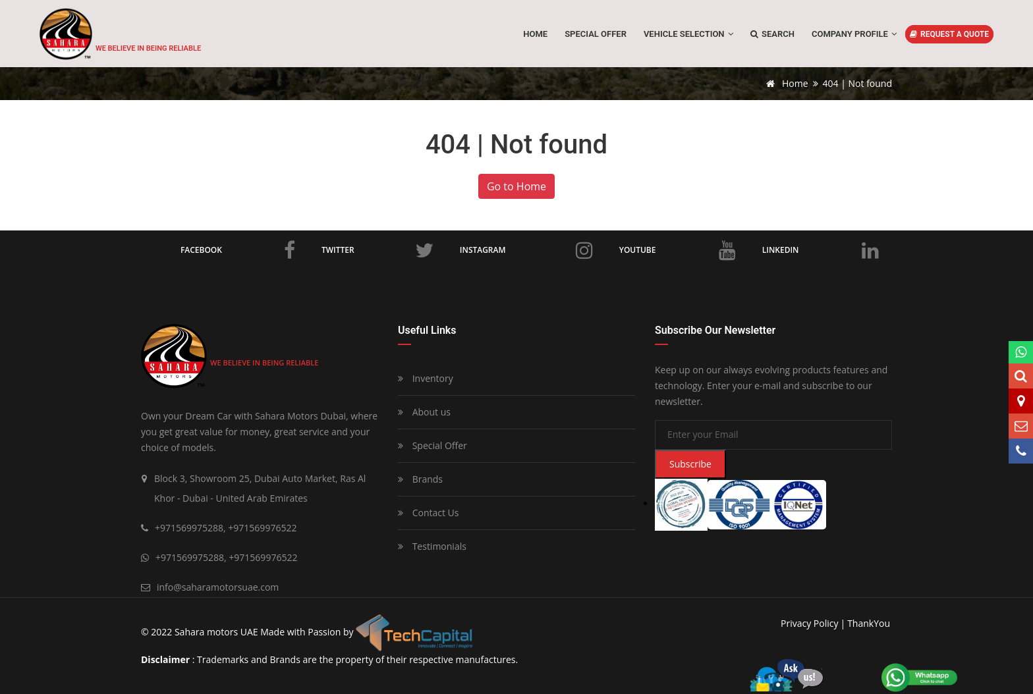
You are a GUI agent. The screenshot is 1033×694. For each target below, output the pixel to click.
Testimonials (432, 546)
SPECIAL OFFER (596, 34)
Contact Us (428, 512)
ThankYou (868, 623)
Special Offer (432, 445)
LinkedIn (820, 250)
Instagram (526, 250)
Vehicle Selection (688, 34)
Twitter (377, 250)
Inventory (425, 378)
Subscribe (690, 464)
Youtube (677, 250)
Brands (420, 479)
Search (772, 34)
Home (535, 34)
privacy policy (809, 623)
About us (424, 412)
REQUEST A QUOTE (949, 34)
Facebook (238, 250)
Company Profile (854, 34)
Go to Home (516, 186)
